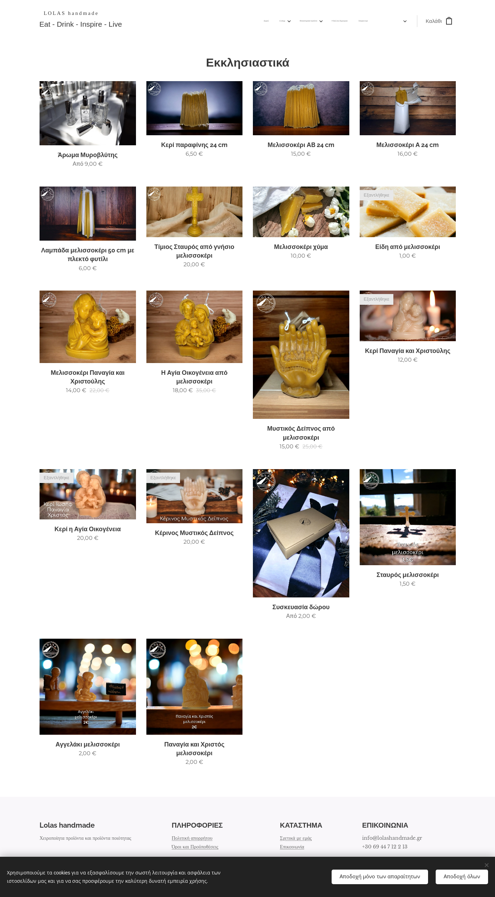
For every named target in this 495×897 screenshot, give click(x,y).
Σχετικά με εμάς (296, 838)
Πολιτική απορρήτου (192, 838)
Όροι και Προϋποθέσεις (195, 847)
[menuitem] (288, 21)
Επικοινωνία (292, 847)
